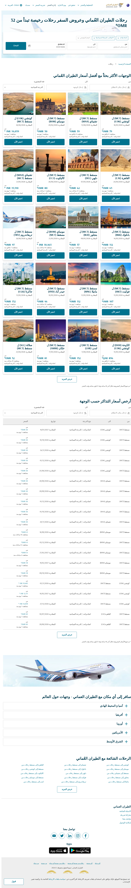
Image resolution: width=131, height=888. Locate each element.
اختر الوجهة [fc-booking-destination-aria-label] (90, 47)
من (124, 44)
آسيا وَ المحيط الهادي (113, 706)
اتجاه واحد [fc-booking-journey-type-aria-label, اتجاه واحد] (122, 38)
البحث (14, 46)
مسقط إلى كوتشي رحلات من (31, 769)
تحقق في (70, 5)
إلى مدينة (88, 863)
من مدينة (42, 863)
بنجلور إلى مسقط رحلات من (116, 778)
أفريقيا (120, 715)
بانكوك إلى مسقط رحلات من (74, 769)
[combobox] (107, 87)
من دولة (34, 863)
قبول (12, 882)
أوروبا (121, 724)
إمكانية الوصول (123, 823)
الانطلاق (59, 44)
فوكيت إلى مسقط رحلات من (74, 778)
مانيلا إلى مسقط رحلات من (117, 782)
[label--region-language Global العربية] (12, 5)
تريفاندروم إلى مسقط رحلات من (72, 782)
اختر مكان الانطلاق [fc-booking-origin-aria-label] (119, 47)
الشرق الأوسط (116, 742)
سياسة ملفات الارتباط (55, 879)
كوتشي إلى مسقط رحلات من (116, 765)
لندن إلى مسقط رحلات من (32, 782)
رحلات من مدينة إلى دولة (56, 863)
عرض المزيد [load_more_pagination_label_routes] (65, 789)
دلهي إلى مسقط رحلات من (74, 773)
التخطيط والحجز (83, 5)
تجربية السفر (37, 5)
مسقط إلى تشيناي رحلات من (116, 773)
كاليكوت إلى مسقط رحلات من (30, 773)
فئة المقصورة (38, 82)
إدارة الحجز (50, 5)
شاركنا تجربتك (124, 815)
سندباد (26, 5)
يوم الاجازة (60, 5)
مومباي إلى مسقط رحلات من (116, 769)
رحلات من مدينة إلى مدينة (74, 863)
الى (93, 44)
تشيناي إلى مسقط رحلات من (74, 765)
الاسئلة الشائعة (123, 811)
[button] (102, 38)
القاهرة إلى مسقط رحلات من (31, 765)
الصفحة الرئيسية (123, 64)
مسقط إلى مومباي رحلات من (31, 778)
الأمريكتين (119, 733)
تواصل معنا (125, 819)
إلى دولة (96, 863)
